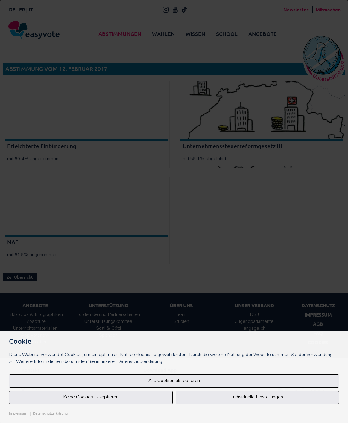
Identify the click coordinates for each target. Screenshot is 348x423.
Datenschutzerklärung (50, 414)
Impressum (18, 414)
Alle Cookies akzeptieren (174, 380)
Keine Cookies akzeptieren (90, 397)
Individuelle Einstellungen (257, 397)
